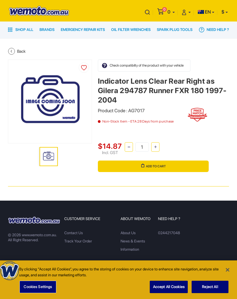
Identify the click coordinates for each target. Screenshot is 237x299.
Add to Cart (153, 165)
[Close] (227, 271)
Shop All (20, 29)
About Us (128, 233)
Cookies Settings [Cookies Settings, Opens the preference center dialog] (38, 289)
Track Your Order (78, 241)
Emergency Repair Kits (83, 29)
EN (204, 12)
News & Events (133, 241)
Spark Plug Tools (174, 29)
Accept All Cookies (169, 289)
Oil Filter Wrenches (131, 29)
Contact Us (73, 233)
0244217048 (169, 233)
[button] (171, 12)
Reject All (210, 289)
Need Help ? (214, 29)
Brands (47, 29)
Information (130, 249)
